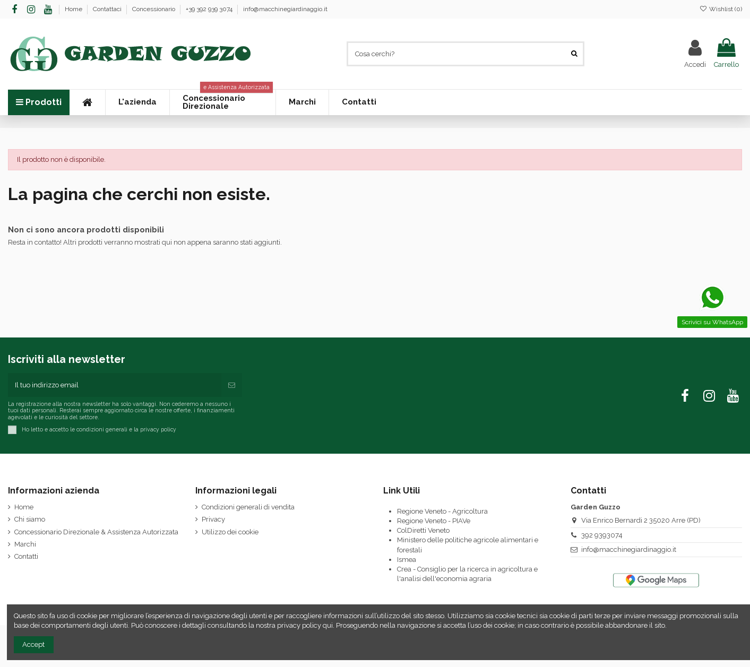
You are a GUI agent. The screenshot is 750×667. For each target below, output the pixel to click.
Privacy (213, 519)
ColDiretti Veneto (423, 530)
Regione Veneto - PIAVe (433, 521)
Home (74, 9)
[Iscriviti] (231, 385)
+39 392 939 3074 (210, 9)
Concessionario (154, 9)
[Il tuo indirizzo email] (114, 385)
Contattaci (108, 9)
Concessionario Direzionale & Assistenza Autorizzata (96, 532)
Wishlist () (721, 9)
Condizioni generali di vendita (248, 507)
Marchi (25, 544)
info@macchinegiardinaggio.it (285, 9)
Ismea (406, 560)
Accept (33, 644)
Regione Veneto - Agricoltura (442, 511)
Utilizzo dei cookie (230, 532)
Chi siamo (29, 519)
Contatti (26, 556)
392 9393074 (602, 535)
